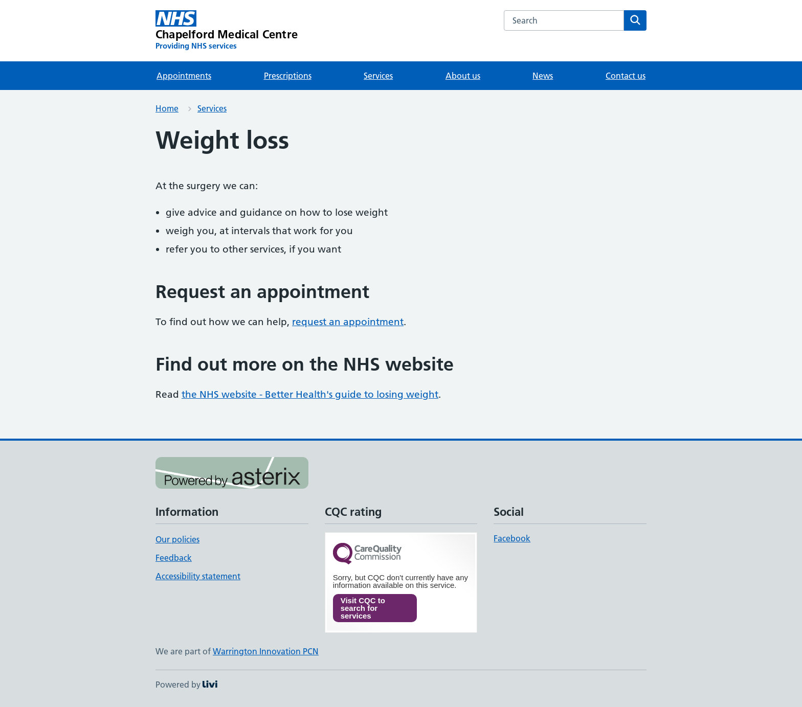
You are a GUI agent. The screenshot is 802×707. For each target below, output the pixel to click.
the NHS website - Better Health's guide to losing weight (310, 394)
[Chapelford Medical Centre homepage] (226, 30)
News (542, 76)
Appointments (184, 76)
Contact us (625, 76)
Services (378, 76)
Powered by (186, 684)
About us (462, 76)
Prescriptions (287, 76)
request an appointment (348, 322)
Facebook (512, 538)
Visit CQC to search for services (363, 608)
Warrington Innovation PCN (266, 651)
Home (167, 108)
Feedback (173, 558)
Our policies (177, 539)
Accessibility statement (197, 576)
